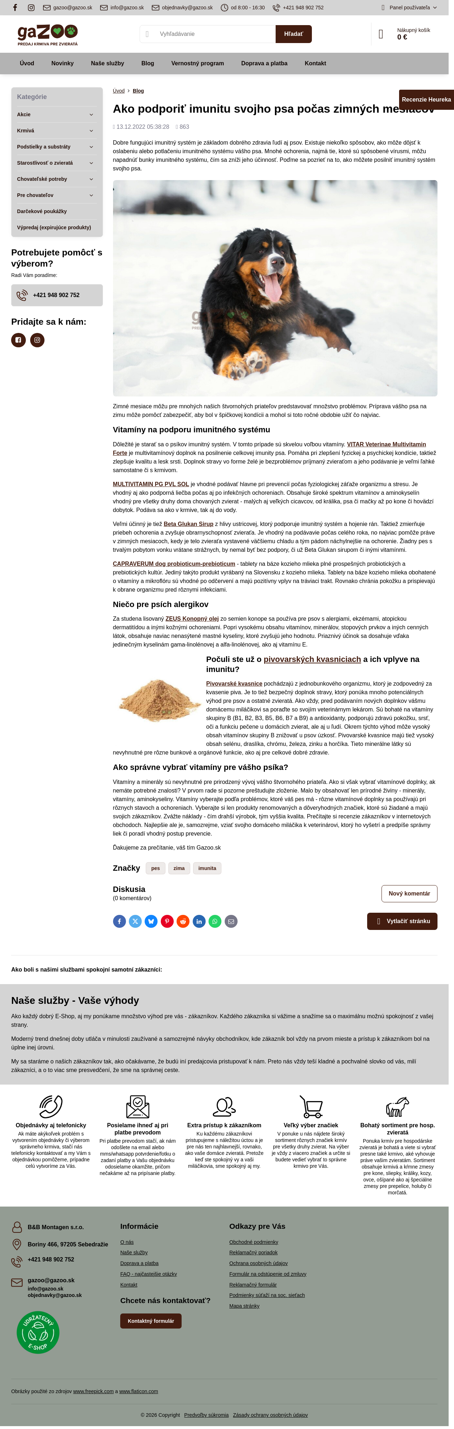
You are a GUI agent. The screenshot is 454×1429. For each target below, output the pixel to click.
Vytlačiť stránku (402, 921)
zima (179, 868)
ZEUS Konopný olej (192, 619)
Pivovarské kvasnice (234, 684)
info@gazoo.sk (45, 1289)
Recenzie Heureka (426, 100)
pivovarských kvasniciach (312, 659)
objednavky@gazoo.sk (55, 1295)
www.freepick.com (93, 1391)
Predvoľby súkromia (206, 1415)
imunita (207, 868)
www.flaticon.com (138, 1391)
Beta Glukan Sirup (189, 524)
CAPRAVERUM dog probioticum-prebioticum (174, 564)
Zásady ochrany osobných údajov (270, 1415)
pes (155, 868)
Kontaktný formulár (151, 1321)
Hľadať (293, 34)
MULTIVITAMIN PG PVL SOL (151, 484)
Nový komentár (409, 893)
